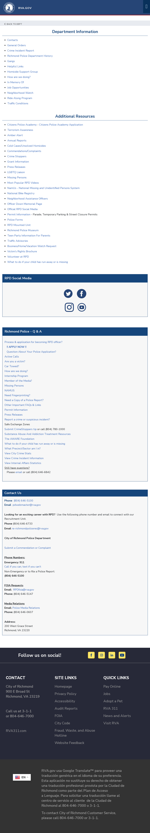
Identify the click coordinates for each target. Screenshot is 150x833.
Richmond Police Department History (30, 56)
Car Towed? (12, 366)
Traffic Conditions (17, 103)
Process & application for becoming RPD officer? (33, 342)
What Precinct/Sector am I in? (23, 448)
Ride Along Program (19, 98)
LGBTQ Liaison (16, 172)
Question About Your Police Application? (31, 352)
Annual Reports (16, 140)
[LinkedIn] (112, 655)
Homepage (63, 686)
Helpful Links (15, 66)
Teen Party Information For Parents (28, 235)
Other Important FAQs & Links (23, 405)
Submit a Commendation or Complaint (27, 548)
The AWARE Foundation (19, 439)
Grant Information (18, 161)
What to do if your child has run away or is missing (35, 443)
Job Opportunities (18, 87)
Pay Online (112, 686)
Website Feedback (69, 742)
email (19, 472)
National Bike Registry (20, 193)
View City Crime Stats (18, 453)
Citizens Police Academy (22, 124)
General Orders (16, 45)
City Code (62, 723)
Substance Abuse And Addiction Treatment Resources (38, 434)
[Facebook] (92, 655)
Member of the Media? (18, 381)
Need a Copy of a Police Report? (24, 400)
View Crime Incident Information (24, 458)
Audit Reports (66, 708)
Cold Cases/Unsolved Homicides (26, 146)
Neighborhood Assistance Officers (27, 198)
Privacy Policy (65, 693)
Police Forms (15, 219)
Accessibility (65, 701)
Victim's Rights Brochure (22, 251)
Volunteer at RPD (18, 256)
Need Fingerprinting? (17, 395)
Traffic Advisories (17, 241)
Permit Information (16, 410)
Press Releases (14, 414)
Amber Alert (15, 135)
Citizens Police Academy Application (61, 124)
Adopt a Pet (113, 701)
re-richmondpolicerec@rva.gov (30, 528)
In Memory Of (15, 82)
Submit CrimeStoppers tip (21, 429)
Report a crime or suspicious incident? (28, 419)
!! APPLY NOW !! (16, 347)
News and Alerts (117, 715)
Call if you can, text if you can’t (22, 566)
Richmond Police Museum (23, 230)
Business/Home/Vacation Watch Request (31, 246)
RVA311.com (16, 730)
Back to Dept (13, 24)
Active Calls (12, 356)
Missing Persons (14, 385)
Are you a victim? (15, 361)
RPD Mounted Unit (19, 225)
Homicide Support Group (22, 71)
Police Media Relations (26, 608)
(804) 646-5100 (23, 500)
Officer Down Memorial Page (24, 204)
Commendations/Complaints (24, 151)
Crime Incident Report (20, 50)
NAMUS (10, 390)
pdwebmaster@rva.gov (27, 505)
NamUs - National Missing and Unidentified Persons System (43, 188)
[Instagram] (102, 655)
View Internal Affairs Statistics (23, 463)
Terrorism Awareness (20, 130)
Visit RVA (111, 723)
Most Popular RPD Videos (23, 183)
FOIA (59, 715)
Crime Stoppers (16, 156)
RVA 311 (110, 708)
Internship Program (16, 376)
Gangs (11, 61)
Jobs (106, 693)
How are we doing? (17, 371)
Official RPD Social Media (22, 209)
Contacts (12, 40)
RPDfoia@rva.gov (23, 589)
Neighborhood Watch (20, 93)
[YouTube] (122, 655)
